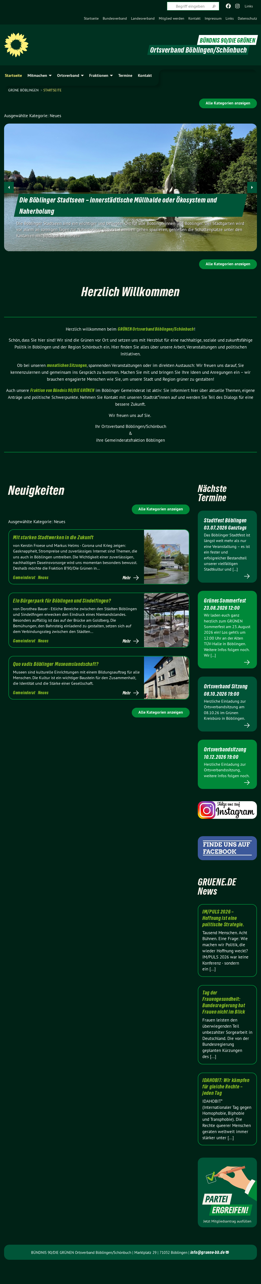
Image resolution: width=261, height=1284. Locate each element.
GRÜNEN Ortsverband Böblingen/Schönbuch (156, 329)
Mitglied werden (171, 18)
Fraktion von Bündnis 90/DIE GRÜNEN (62, 390)
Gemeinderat (24, 577)
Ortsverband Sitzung (219, 703)
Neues (43, 577)
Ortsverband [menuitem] (68, 75)
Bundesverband (115, 18)
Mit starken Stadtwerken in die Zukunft (53, 537)
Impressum (213, 18)
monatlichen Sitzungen (67, 365)
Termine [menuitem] (125, 75)
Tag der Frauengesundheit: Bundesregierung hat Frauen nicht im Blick (223, 1022)
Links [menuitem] (249, 6)
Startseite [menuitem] (13, 75)
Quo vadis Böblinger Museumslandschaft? (55, 664)
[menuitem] (91, 18)
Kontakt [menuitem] (145, 75)
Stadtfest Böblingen (216, 523)
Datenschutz (247, 18)
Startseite (91, 18)
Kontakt (194, 18)
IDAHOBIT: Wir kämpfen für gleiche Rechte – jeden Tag (226, 1106)
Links (230, 18)
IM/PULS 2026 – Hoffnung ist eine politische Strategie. (223, 938)
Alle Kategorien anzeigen (228, 103)
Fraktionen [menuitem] (98, 75)
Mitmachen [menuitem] (37, 75)
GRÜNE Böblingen (24, 90)
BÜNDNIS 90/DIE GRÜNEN (223, 40)
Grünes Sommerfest (219, 610)
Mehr (127, 578)
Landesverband (143, 18)
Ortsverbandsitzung (227, 769)
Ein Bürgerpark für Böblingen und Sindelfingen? (62, 601)
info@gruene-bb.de (207, 1272)
